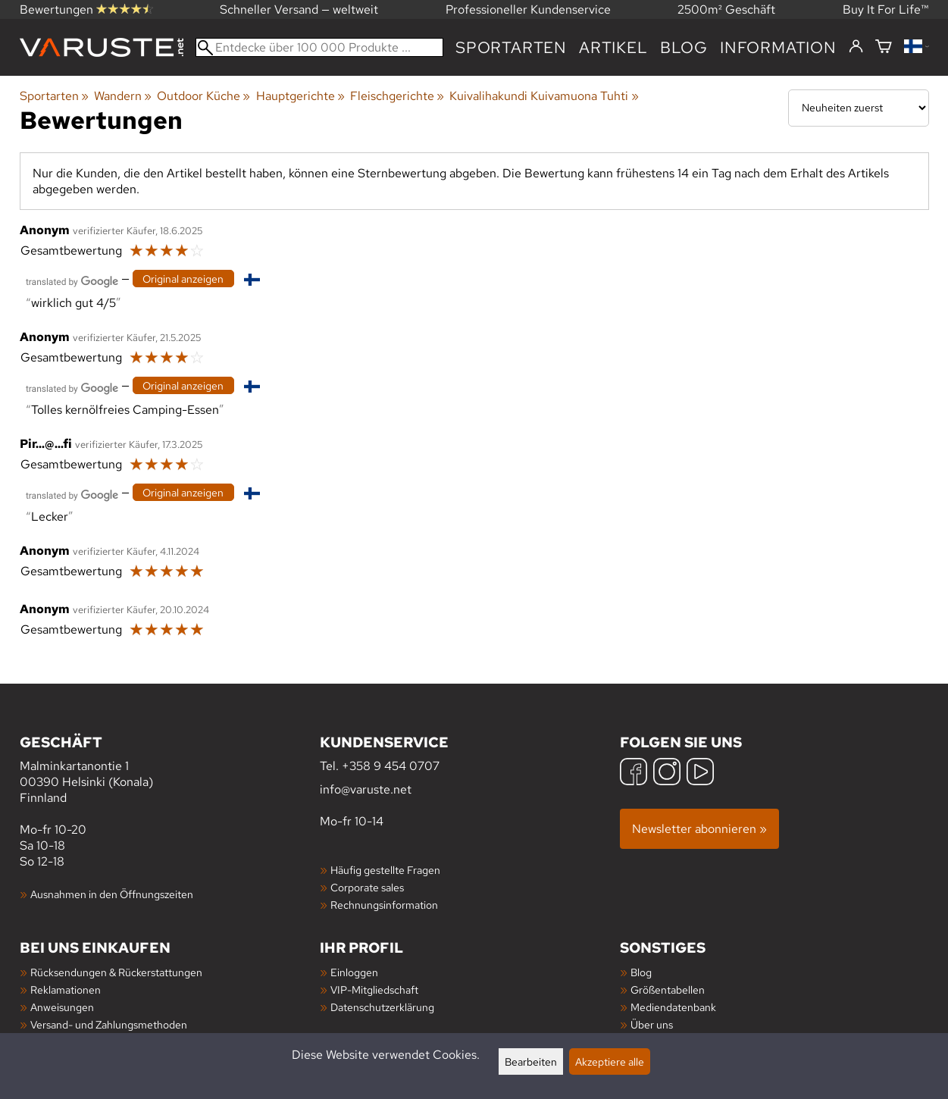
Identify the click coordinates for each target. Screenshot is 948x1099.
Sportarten (511, 47)
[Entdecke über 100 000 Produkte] (320, 47)
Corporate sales (367, 887)
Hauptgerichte (300, 96)
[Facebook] (633, 773)
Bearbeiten (531, 1061)
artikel (613, 47)
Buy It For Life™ (886, 9)
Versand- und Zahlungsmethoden (108, 1024)
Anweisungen (62, 1007)
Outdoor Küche (203, 96)
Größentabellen (667, 989)
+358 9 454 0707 (391, 766)
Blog (684, 47)
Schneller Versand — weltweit (299, 9)
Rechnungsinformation (384, 904)
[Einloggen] (856, 47)
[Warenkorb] (883, 47)
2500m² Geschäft (726, 9)
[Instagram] (666, 773)
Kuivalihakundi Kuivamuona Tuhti (543, 96)
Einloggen (354, 972)
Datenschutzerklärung (382, 1007)
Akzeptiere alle (609, 1061)
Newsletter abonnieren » (699, 829)
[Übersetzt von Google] (72, 280)
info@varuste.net (365, 789)
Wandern (123, 96)
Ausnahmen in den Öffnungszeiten (111, 894)
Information (778, 47)
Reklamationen (65, 989)
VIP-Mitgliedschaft (374, 989)
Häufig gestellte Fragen (385, 870)
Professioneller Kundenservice (528, 9)
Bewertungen (86, 9)
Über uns (651, 1024)
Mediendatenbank (673, 1007)
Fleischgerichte (397, 96)
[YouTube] (700, 773)
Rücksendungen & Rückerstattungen (116, 972)
